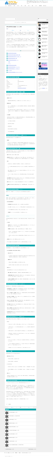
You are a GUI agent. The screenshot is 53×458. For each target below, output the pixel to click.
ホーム (6, 5)
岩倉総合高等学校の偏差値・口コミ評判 (45, 49)
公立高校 (9, 404)
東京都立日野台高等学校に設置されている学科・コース (14, 56)
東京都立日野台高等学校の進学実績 (12, 65)
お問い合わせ (44, 5)
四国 (32, 5)
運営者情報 (40, 5)
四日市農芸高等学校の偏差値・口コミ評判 (44, 56)
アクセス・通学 (10, 70)
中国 (28, 5)
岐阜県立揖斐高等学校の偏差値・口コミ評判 (45, 24)
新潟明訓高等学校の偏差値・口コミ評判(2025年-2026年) (45, 38)
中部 (21, 5)
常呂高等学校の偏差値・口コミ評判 (45, 42)
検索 (38, 18)
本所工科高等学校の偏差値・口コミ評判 (13, 412)
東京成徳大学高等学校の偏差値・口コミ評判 (13, 426)
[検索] (11, 19)
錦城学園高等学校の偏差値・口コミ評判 (13, 437)
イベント (9, 63)
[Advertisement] (26, 12)
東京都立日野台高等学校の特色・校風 (12, 58)
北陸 (17, 5)
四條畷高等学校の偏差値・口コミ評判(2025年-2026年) (45, 31)
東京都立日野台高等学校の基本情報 (12, 53)
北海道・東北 (9, 5)
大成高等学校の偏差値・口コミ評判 (12, 419)
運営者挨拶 (43, 88)
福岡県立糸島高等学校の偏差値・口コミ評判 (45, 28)
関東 (14, 5)
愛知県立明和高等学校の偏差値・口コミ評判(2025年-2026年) (45, 35)
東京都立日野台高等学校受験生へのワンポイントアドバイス (15, 72)
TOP (9, 452)
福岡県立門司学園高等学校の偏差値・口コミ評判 (45, 46)
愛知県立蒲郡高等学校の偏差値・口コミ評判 (45, 53)
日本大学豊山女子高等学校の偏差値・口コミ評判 (14, 430)
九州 (36, 5)
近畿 (25, 5)
